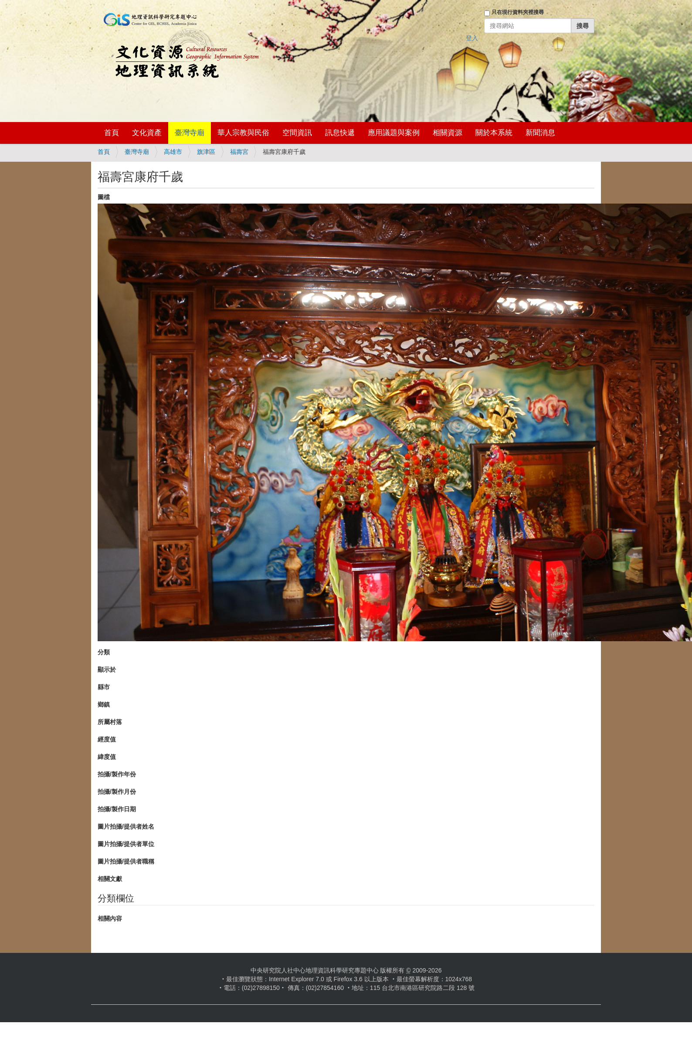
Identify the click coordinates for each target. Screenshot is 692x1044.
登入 (472, 37)
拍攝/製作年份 (117, 774)
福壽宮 (239, 151)
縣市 (104, 687)
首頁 (111, 133)
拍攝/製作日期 (117, 809)
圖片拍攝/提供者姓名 (126, 826)
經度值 (107, 739)
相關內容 (110, 918)
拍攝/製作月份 (117, 791)
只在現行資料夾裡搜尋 (518, 12)
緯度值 (107, 756)
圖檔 (104, 197)
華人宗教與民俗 (243, 133)
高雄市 (173, 151)
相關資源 (447, 133)
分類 (104, 652)
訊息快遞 (340, 133)
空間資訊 (297, 133)
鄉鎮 (104, 704)
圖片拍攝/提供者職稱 (126, 861)
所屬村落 (110, 721)
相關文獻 (110, 878)
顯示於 (107, 669)
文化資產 (147, 133)
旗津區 (206, 151)
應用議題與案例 (394, 133)
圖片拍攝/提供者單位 (126, 843)
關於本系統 (493, 133)
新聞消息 (540, 133)
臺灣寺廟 (189, 133)
